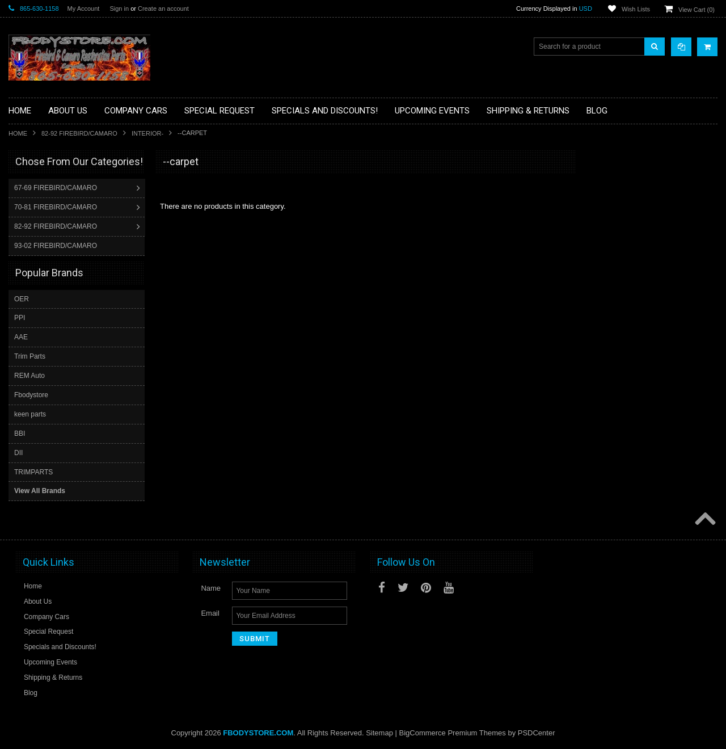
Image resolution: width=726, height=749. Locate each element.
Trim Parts (29, 356)
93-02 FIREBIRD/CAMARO (56, 246)
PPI (19, 317)
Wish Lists (636, 9)
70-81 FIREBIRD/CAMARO (56, 207)
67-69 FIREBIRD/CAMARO (56, 188)
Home (18, 133)
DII (18, 452)
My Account (83, 8)
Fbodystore (31, 394)
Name (211, 587)
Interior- (147, 133)
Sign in (119, 8)
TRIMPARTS (33, 472)
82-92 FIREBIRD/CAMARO (79, 133)
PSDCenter (536, 732)
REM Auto (29, 375)
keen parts (30, 414)
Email (210, 612)
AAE (21, 336)
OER (21, 298)
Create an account (163, 8)
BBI (19, 433)
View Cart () (696, 9)
